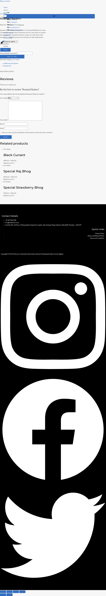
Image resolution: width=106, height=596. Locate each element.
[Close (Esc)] (3, 591)
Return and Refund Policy (96, 236)
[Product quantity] (24, 53)
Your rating (4, 98)
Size (1, 44)
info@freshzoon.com (12, 222)
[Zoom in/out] (22, 591)
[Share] (9, 591)
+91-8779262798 (10, 220)
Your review (4, 120)
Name (2, 124)
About (5, 10)
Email (2, 128)
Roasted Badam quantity (8, 53)
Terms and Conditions (97, 238)
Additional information (10, 63)
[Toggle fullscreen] (16, 591)
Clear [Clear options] (5, 49)
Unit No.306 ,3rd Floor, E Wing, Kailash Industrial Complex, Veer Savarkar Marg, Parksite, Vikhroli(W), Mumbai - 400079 (43, 225)
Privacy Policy (99, 233)
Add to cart (12, 56)
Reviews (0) (7, 66)
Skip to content (5, 1)
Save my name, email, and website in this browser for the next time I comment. (27, 132)
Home (5, 7)
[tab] (54, 63)
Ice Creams (3, 14)
